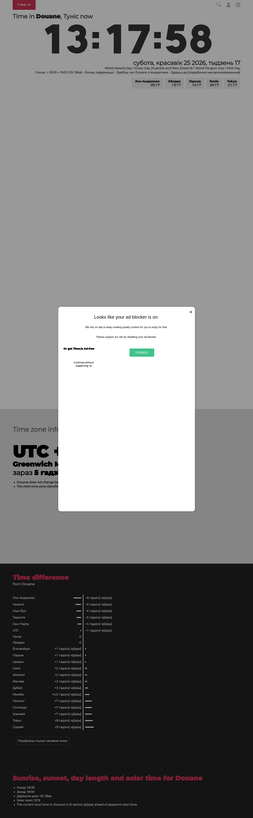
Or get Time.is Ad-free (78, 348)
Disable (142, 352)
